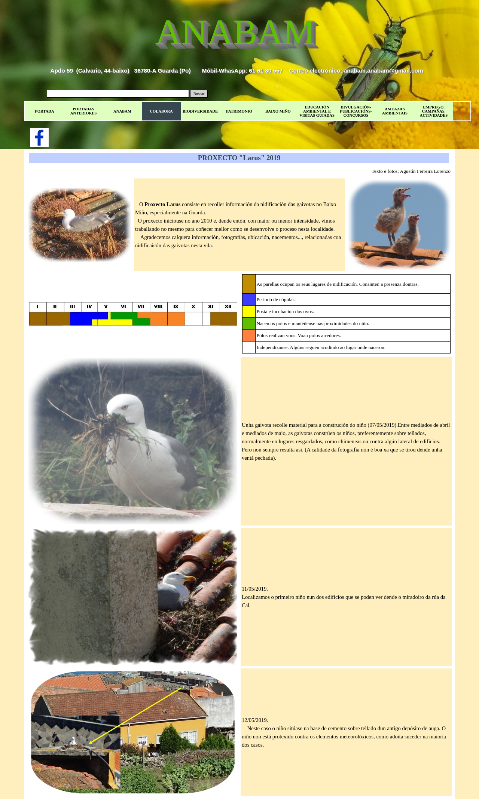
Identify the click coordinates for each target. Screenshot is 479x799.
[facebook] (39, 137)
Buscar (199, 94)
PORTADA (44, 111)
